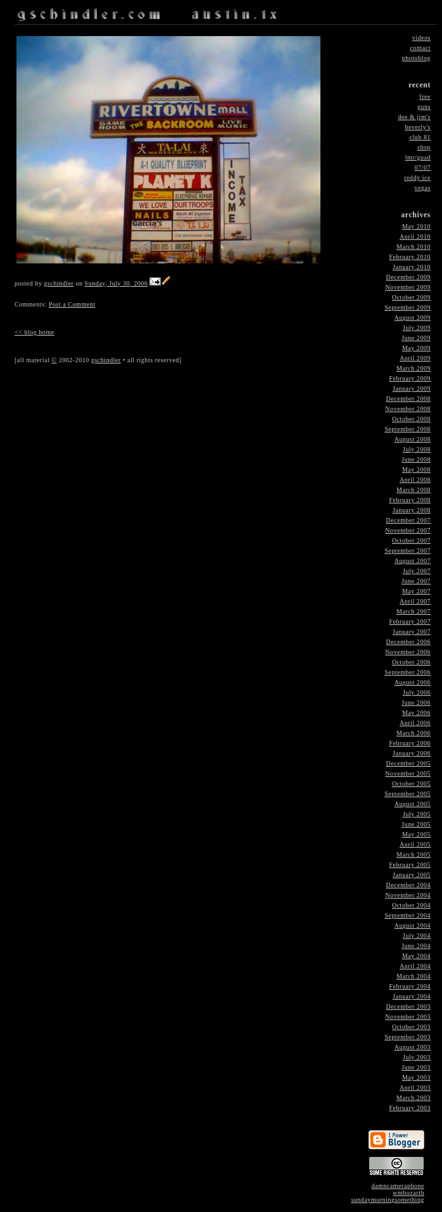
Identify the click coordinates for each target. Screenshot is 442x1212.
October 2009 (411, 297)
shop (424, 147)
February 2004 (410, 986)
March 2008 (413, 489)
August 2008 (413, 439)
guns (424, 106)
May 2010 (416, 226)
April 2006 (415, 722)
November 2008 (408, 408)
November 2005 (408, 773)
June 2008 (416, 459)
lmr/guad (418, 157)
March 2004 (413, 976)
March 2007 (413, 611)
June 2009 (416, 337)
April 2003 (415, 1087)
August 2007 (413, 560)
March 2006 (413, 732)
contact (420, 47)
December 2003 (408, 1006)
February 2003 (410, 1107)
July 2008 (417, 449)
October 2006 (411, 662)
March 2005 (413, 854)
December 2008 (408, 398)
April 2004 (415, 966)
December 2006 (408, 641)
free (425, 96)
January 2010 (412, 266)
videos (421, 37)
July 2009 (417, 327)
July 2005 (417, 814)
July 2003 (417, 1057)
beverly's (418, 126)
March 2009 (413, 368)
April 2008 (415, 479)
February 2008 (410, 499)
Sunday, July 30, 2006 (116, 283)
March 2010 (413, 246)
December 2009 (408, 277)
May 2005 (416, 834)
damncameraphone (397, 1185)
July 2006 (417, 692)
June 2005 (416, 824)
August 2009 (413, 317)
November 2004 (408, 895)
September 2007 (407, 550)
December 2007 (408, 520)
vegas (423, 187)
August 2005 (413, 803)
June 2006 (416, 702)
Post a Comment (72, 304)
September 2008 (407, 429)
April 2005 (415, 844)
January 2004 (412, 996)
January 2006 (412, 753)
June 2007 (416, 581)
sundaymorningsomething (387, 1199)
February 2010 (410, 256)
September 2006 (407, 672)
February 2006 (410, 743)
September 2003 (407, 1036)
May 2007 (416, 591)
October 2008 (411, 418)
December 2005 (408, 763)
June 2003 (416, 1067)
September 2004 (407, 915)
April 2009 (415, 358)
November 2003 (408, 1016)
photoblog (416, 57)
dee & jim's (414, 116)
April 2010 (415, 236)
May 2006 (416, 712)
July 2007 (417, 570)
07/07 (423, 167)
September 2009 (407, 307)
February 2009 (410, 378)
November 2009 (408, 287)
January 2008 (412, 510)
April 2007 (415, 601)
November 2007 (408, 530)
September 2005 (407, 793)
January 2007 (412, 631)
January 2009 (412, 388)
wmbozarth (408, 1192)
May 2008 (416, 469)
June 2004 (416, 945)
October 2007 (411, 540)
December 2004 (408, 884)
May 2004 (416, 955)
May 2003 (416, 1077)
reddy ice (417, 177)
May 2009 (416, 347)
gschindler (58, 283)
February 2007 (410, 621)
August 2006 (413, 682)
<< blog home (34, 332)
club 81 (420, 137)
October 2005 (411, 783)
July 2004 (417, 935)
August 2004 (413, 925)
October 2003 (411, 1026)
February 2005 (410, 864)
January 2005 (412, 874)
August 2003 (413, 1047)
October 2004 (411, 905)
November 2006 (408, 651)
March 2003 (413, 1097)
